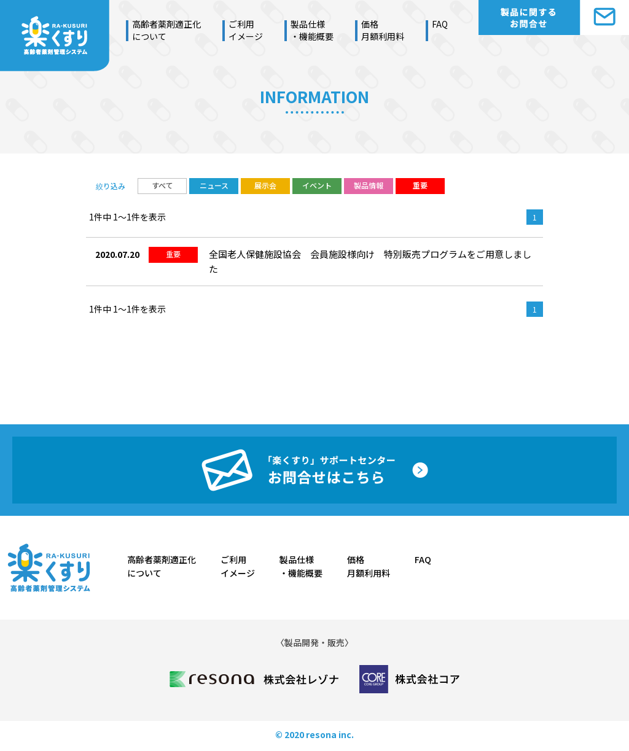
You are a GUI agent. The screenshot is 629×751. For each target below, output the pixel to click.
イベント (317, 185)
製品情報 (368, 185)
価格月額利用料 (382, 30)
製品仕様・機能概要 (312, 30)
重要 (420, 185)
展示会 (265, 185)
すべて (162, 185)
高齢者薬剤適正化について (166, 30)
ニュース (214, 185)
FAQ (440, 24)
